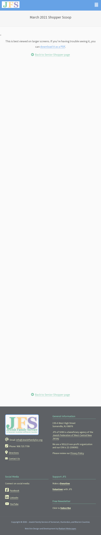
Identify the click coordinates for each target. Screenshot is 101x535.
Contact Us (14, 458)
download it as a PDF (52, 46)
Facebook (14, 490)
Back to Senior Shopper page (52, 54)
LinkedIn (14, 497)
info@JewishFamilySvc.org (29, 439)
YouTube (14, 504)
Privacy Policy (77, 453)
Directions (14, 452)
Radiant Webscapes (67, 528)
